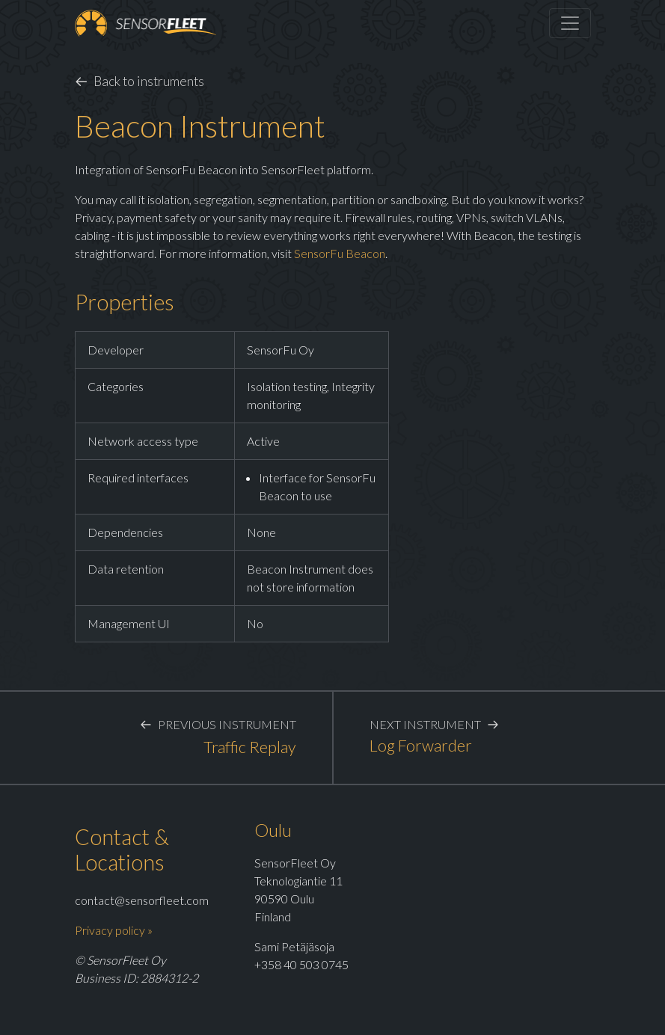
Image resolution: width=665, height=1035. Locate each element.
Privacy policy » (114, 930)
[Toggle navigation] (570, 23)
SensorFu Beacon (339, 253)
